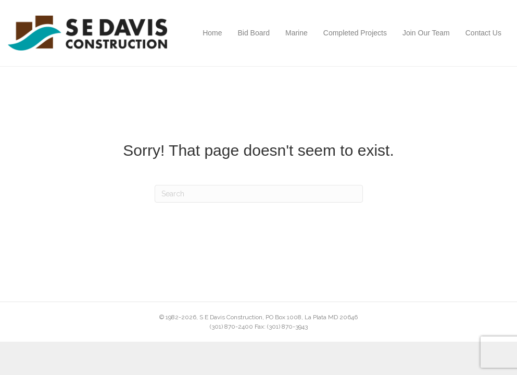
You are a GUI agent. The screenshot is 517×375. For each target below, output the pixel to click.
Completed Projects (355, 33)
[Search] (259, 194)
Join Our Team (426, 33)
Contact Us (483, 33)
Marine (296, 33)
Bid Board (254, 33)
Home (212, 33)
